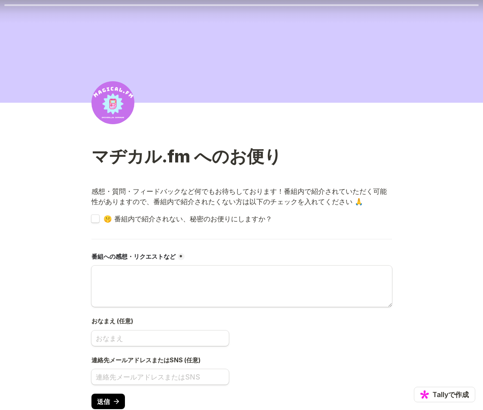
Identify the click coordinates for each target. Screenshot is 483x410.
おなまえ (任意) (112, 320)
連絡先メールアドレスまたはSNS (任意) (145, 360)
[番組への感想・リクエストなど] (241, 286)
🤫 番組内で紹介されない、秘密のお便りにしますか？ (187, 219)
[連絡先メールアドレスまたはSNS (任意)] (160, 377)
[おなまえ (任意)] (160, 338)
